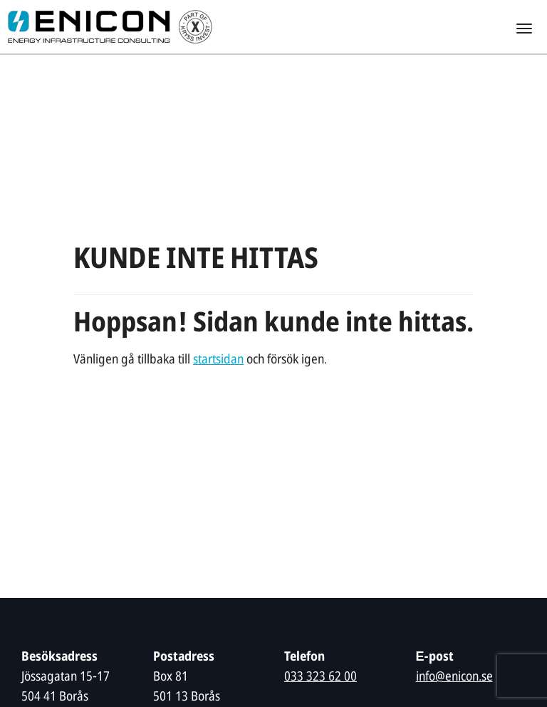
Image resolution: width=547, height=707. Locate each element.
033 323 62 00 (320, 677)
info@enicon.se (454, 677)
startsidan (218, 360)
